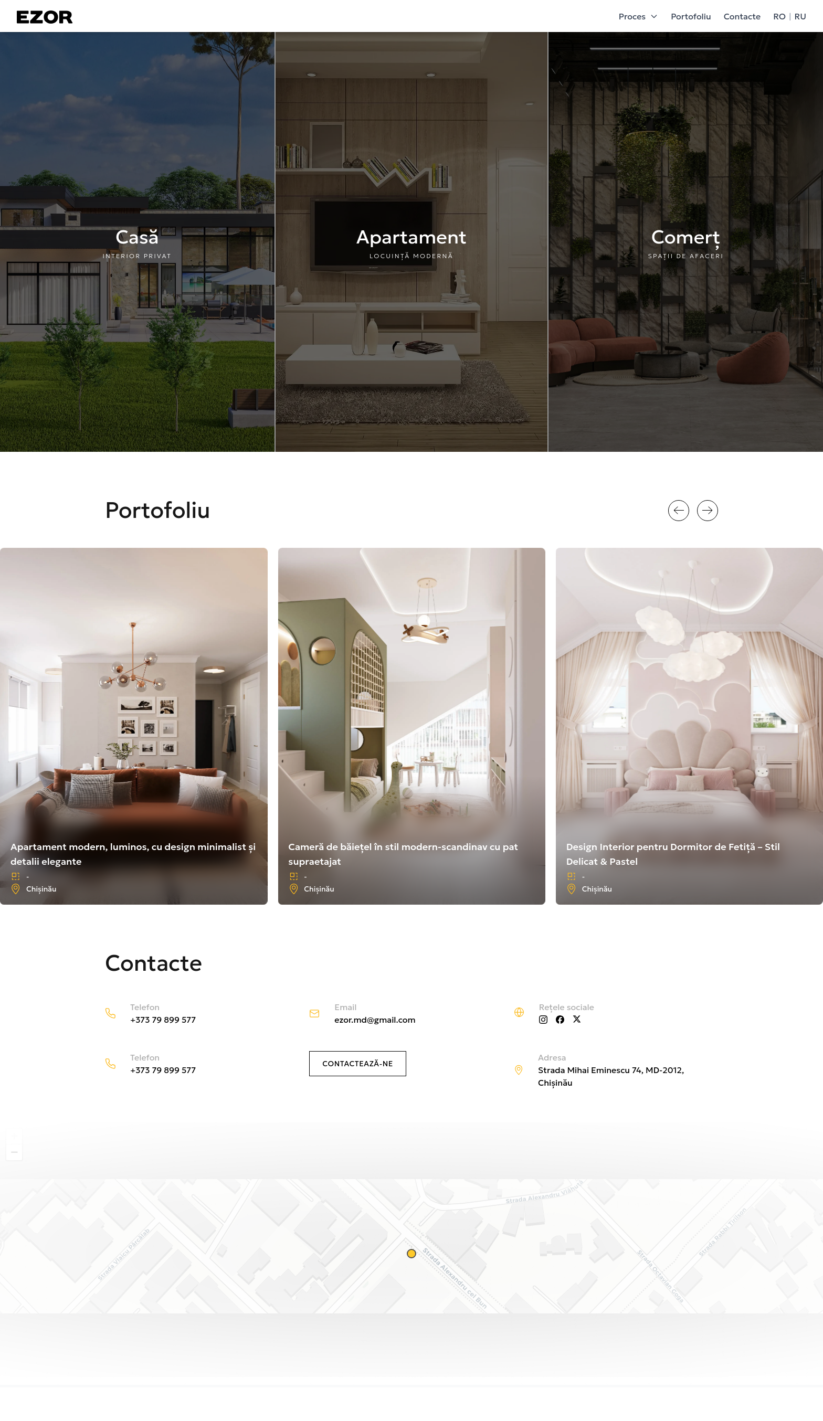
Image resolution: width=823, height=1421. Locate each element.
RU (800, 16)
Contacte (742, 16)
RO (779, 16)
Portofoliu (691, 16)
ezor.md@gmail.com (374, 1019)
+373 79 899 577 (163, 1019)
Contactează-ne (357, 1063)
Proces (638, 16)
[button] (411, 1253)
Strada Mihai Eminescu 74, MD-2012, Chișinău (611, 1076)
